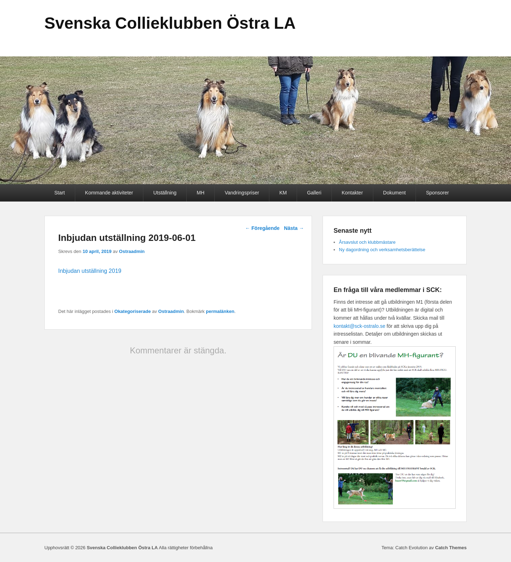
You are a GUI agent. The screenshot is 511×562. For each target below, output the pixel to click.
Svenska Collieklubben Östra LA (170, 23)
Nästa (294, 228)
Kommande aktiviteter (109, 192)
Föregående (262, 228)
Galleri (314, 192)
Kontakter (352, 192)
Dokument (394, 192)
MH (200, 192)
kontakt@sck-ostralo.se (359, 326)
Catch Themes (451, 547)
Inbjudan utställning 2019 (89, 271)
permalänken (220, 311)
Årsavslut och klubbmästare (367, 242)
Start (59, 192)
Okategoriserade (132, 311)
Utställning (164, 192)
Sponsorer (437, 192)
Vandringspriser (242, 192)
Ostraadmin (131, 251)
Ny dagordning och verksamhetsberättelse (382, 249)
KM (283, 192)
